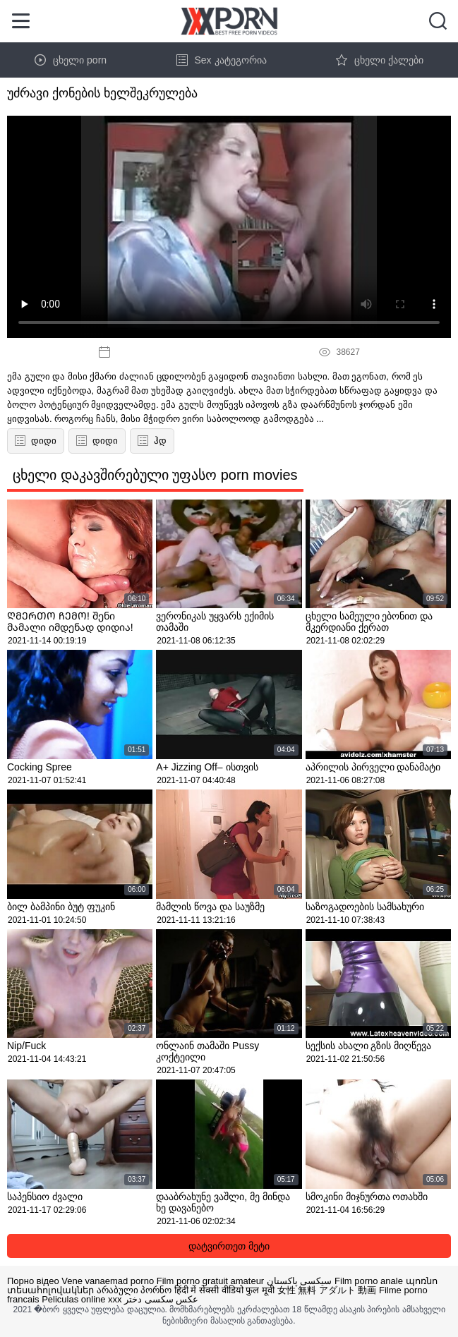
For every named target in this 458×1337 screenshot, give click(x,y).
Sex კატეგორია (221, 60)
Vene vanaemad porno (107, 1281)
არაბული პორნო (134, 1290)
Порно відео (33, 1281)
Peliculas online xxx (81, 1299)
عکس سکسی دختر (161, 1299)
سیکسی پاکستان (299, 1281)
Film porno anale (369, 1281)
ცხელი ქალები (379, 60)
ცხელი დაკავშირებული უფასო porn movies (155, 475)
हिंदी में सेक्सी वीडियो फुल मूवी (224, 1290)
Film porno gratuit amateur (210, 1281)
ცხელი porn (71, 60)
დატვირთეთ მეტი (229, 1246)
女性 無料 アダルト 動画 (327, 1290)
